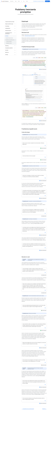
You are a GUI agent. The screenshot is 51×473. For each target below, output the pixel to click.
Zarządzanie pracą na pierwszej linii (10, 33)
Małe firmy (10, 52)
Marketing (10, 45)
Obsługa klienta (10, 28)
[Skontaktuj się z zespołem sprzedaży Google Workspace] (39, 1)
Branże (19, 1)
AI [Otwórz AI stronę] (21, 1)
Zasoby (27, 1)
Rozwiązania (11, 1)
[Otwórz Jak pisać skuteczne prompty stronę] (30, 35)
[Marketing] (44, 408)
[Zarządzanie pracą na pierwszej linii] (28, 408)
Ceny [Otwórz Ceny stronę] (23, 1)
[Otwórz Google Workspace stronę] (5, 1)
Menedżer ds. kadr (9, 43)
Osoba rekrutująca (9, 41)
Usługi (15, 1)
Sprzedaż (10, 50)
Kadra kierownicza (10, 30)
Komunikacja (10, 26)
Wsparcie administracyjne (10, 23)
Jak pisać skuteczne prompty (9, 21)
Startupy (10, 54)
